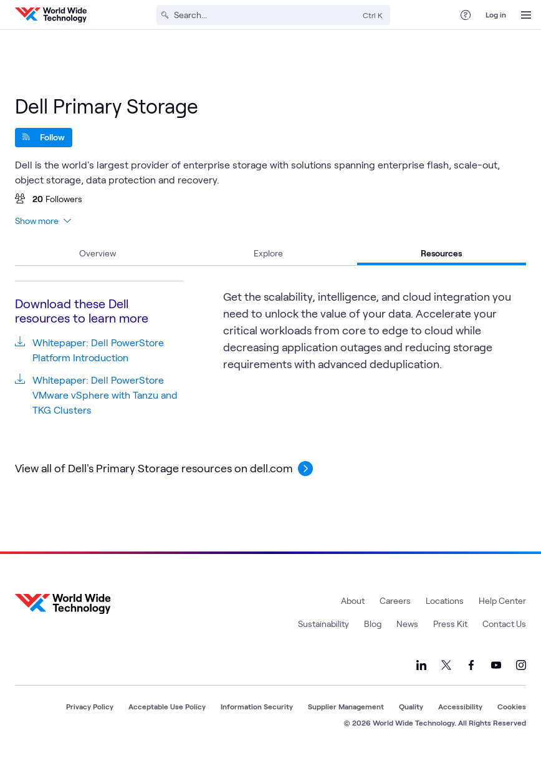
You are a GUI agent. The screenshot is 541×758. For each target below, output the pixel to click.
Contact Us (504, 623)
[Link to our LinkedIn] (421, 665)
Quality (411, 706)
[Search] (266, 14)
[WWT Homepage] (51, 14)
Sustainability (323, 623)
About (353, 600)
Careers (395, 600)
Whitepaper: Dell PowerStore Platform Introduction (98, 349)
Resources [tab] (441, 253)
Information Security (257, 706)
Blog (372, 623)
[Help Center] (466, 15)
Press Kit (450, 623)
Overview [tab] (97, 253)
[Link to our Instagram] (521, 665)
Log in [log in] (496, 14)
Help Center (502, 600)
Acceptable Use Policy (167, 706)
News (407, 623)
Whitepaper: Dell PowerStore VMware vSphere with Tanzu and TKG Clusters (105, 394)
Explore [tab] (268, 253)
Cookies (511, 706)
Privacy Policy (89, 706)
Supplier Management (346, 706)
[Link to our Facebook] (471, 665)
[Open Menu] (526, 15)
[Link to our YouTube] (496, 665)
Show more (43, 220)
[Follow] (43, 137)
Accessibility (460, 706)
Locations (445, 600)
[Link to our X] (446, 665)
